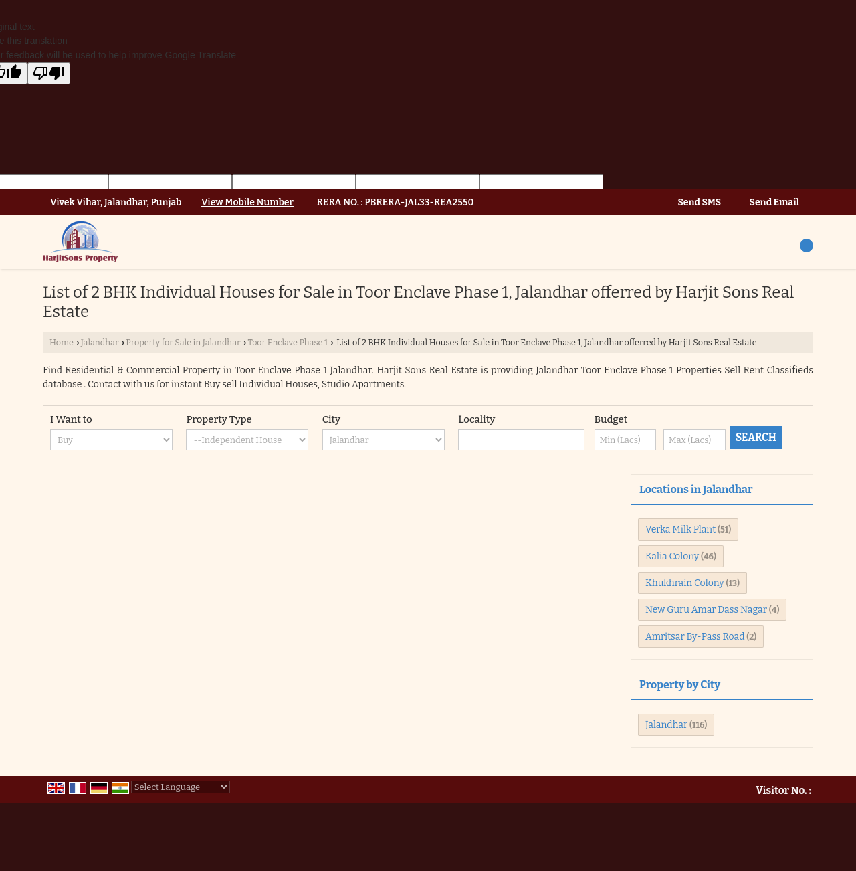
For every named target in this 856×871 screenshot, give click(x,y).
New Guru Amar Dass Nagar (706, 609)
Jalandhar (100, 342)
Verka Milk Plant (680, 529)
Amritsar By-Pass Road (694, 636)
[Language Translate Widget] (180, 787)
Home (61, 342)
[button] (247, 202)
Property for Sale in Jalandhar (183, 342)
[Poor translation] (48, 73)
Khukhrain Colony (684, 583)
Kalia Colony (672, 556)
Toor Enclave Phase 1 (287, 342)
